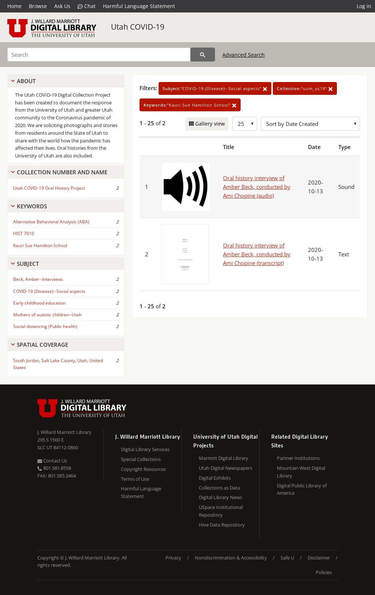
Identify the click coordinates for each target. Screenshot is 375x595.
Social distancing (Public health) (45, 326)
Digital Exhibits (215, 478)
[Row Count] (244, 124)
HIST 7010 (23, 233)
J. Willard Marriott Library (64, 432)
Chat (87, 6)
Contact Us (52, 460)
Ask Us (62, 6)
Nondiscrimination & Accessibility (231, 557)
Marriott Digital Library (223, 458)
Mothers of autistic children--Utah (47, 315)
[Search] (98, 55)
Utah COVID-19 (137, 27)
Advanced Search (243, 54)
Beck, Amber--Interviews (38, 279)
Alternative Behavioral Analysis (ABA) (51, 222)
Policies (324, 572)
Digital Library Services (145, 449)
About (26, 81)
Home (14, 6)
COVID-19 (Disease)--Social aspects (49, 291)
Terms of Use (135, 479)
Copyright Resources (143, 469)
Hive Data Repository (222, 524)
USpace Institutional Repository (221, 511)
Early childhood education (39, 303)
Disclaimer (319, 557)
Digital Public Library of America (302, 489)
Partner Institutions (298, 458)
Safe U (287, 557)
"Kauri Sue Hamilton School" (190, 105)
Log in (364, 6)
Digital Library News (220, 497)
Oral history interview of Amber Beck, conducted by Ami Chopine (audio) (256, 186)
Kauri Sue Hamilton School (40, 245)
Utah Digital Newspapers (225, 468)
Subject (28, 263)
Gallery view (209, 123)
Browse (38, 6)
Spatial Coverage (42, 344)
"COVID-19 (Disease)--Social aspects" (215, 88)
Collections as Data (219, 487)
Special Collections (141, 459)
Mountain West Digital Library (301, 472)
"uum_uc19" (305, 88)
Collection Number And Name (62, 172)
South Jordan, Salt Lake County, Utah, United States (58, 364)
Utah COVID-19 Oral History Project (49, 188)
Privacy (173, 557)
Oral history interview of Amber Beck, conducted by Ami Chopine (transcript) (256, 254)
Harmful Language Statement (139, 6)
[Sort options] (310, 124)
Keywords (32, 206)
